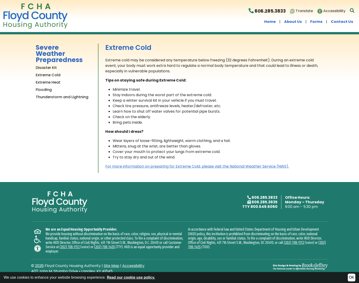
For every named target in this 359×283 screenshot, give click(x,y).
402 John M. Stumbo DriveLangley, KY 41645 (72, 271)
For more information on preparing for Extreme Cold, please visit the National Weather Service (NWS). (197, 166)
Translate (301, 11)
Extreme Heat (48, 82)
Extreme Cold (48, 75)
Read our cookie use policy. (131, 277)
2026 (39, 265)
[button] (352, 11)
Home (270, 21)
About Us (293, 21)
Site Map (111, 265)
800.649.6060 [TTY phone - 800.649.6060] (263, 206)
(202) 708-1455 (104, 247)
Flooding (44, 89)
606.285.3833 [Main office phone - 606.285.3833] (264, 197)
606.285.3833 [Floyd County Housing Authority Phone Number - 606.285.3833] (267, 11)
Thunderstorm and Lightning (62, 97)
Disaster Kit (46, 67)
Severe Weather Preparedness (59, 54)
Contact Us (342, 21)
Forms (316, 21)
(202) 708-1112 (70, 247)
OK (351, 277)
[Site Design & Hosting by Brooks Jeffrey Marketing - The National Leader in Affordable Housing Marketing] (300, 266)
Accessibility (331, 11)
